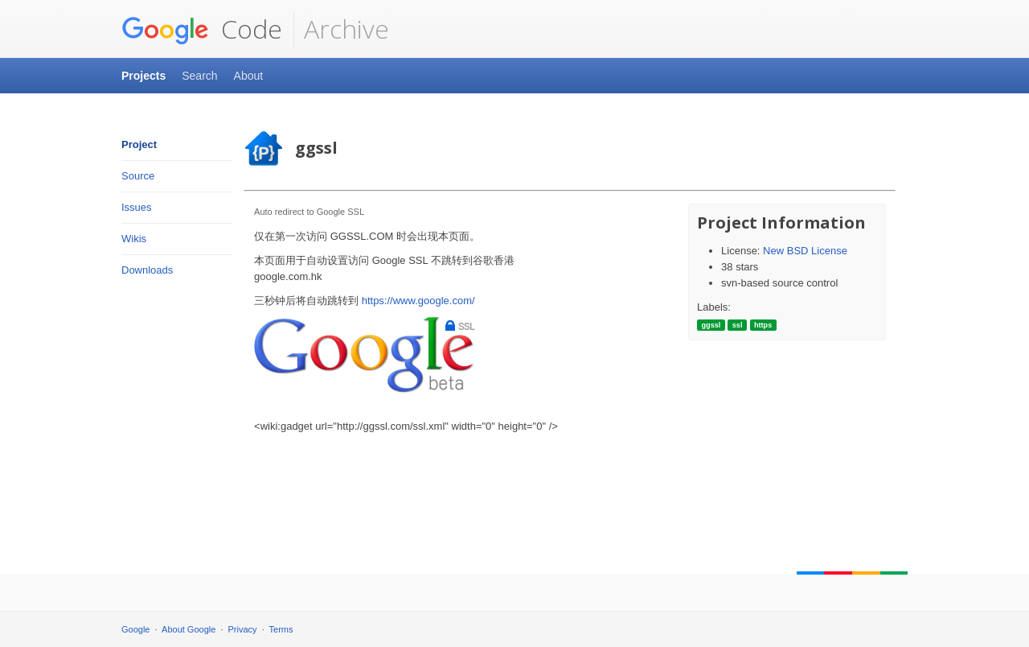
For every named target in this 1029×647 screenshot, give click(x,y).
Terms (281, 629)
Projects (143, 75)
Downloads (147, 270)
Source (137, 176)
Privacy (242, 629)
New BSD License (805, 251)
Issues (136, 207)
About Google (188, 629)
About (249, 75)
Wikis (133, 239)
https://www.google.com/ (418, 301)
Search (199, 75)
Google (135, 629)
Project (139, 144)
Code (201, 29)
